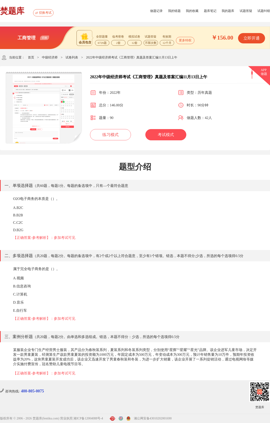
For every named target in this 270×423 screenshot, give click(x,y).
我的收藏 (192, 11)
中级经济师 (50, 57)
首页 (31, 57)
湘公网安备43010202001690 (153, 418)
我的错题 (174, 11)
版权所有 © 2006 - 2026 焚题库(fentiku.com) (29, 418)
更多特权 (185, 40)
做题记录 (156, 11)
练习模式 (110, 134)
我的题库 (228, 11)
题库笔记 (210, 11)
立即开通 (251, 38)
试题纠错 (263, 11)
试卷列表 (71, 57)
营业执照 (66, 418)
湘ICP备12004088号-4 (88, 418)
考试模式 (166, 134)
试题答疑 (246, 11)
